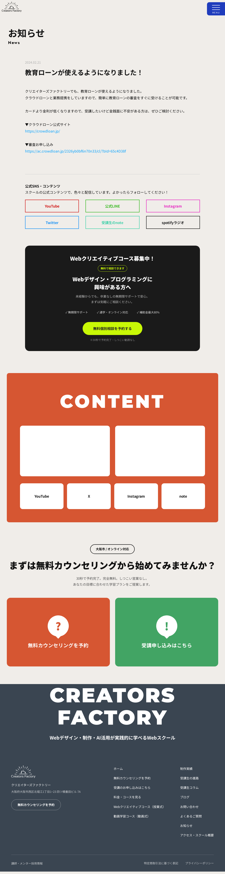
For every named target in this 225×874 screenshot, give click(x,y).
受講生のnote (112, 224)
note (183, 498)
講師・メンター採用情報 (27, 866)
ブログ (184, 799)
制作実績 (186, 771)
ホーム (118, 771)
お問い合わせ (189, 809)
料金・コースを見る (127, 799)
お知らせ (186, 828)
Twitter (52, 224)
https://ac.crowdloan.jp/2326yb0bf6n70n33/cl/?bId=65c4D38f (75, 151)
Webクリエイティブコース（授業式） (140, 809)
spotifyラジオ (173, 224)
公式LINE (112, 207)
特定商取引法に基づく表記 (161, 866)
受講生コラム (189, 790)
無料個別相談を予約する (112, 331)
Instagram (173, 207)
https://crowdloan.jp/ (42, 131)
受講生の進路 (189, 780)
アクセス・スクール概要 (197, 837)
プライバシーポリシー (199, 866)
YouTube (52, 207)
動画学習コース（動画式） (132, 819)
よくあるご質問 (191, 819)
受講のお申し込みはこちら (132, 790)
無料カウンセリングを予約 (36, 807)
